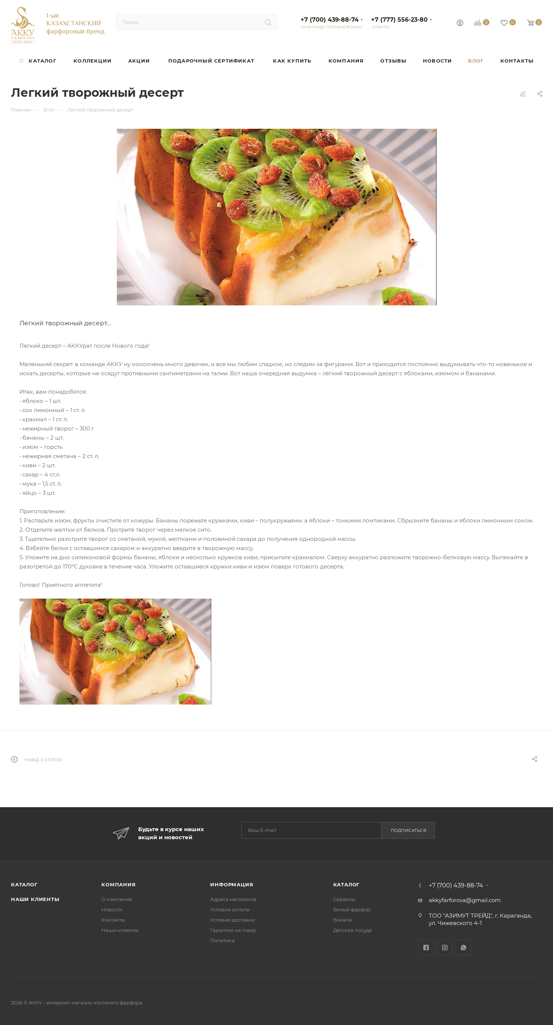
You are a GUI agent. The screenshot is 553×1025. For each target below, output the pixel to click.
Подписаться (409, 830)
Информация (231, 884)
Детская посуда (352, 930)
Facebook (426, 947)
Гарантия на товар (233, 930)
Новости (111, 909)
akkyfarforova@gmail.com (465, 900)
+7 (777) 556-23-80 (399, 19)
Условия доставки (232, 920)
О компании (116, 899)
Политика (222, 940)
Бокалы (342, 920)
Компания (118, 884)
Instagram (445, 947)
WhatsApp (463, 947)
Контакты (113, 920)
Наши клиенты (35, 899)
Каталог (24, 884)
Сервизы (344, 899)
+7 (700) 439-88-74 (330, 19)
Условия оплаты (230, 909)
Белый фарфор (351, 909)
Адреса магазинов (233, 899)
